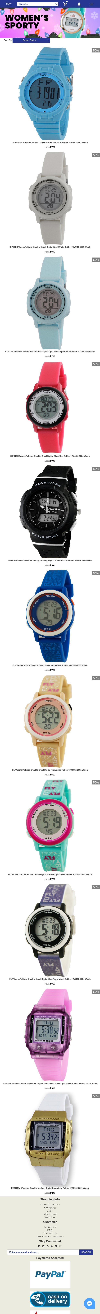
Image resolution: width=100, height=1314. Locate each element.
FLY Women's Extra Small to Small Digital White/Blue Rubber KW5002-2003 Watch (50, 665)
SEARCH (86, 1252)
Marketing (50, 1214)
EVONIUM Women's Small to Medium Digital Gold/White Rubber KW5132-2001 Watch (50, 1188)
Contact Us (50, 1233)
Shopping (50, 1207)
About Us (50, 1226)
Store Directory (50, 1204)
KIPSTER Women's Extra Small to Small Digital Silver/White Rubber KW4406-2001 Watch (50, 247)
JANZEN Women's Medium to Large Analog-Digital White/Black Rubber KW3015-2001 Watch (50, 561)
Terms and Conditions (50, 1236)
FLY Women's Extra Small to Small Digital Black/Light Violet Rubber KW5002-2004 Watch (50, 979)
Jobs (50, 1210)
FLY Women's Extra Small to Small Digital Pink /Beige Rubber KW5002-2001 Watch (50, 770)
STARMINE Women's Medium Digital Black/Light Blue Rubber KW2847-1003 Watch (50, 142)
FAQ (50, 1230)
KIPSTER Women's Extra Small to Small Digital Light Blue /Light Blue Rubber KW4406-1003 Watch (50, 352)
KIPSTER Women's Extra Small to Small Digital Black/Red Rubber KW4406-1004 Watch (50, 456)
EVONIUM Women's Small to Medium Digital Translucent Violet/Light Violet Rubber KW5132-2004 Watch (50, 1084)
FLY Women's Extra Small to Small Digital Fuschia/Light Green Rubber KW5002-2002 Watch (50, 874)
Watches (50, 1217)
